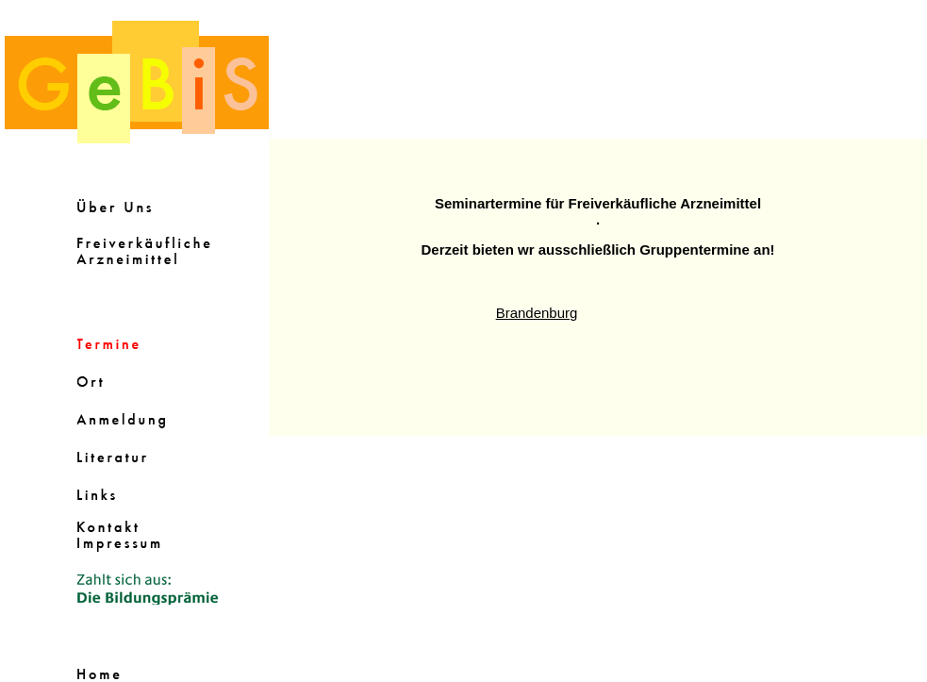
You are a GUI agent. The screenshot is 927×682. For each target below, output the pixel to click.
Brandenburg (537, 313)
